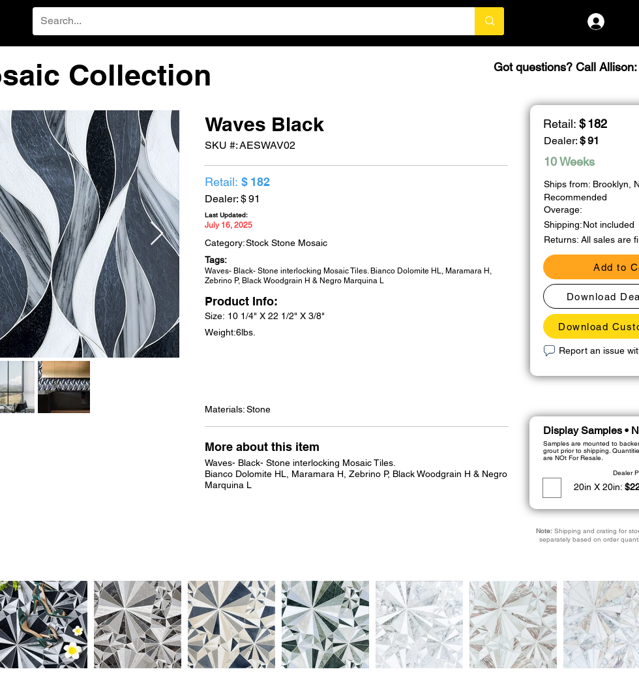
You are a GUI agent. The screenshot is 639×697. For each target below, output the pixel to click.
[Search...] (243, 21)
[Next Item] (156, 234)
